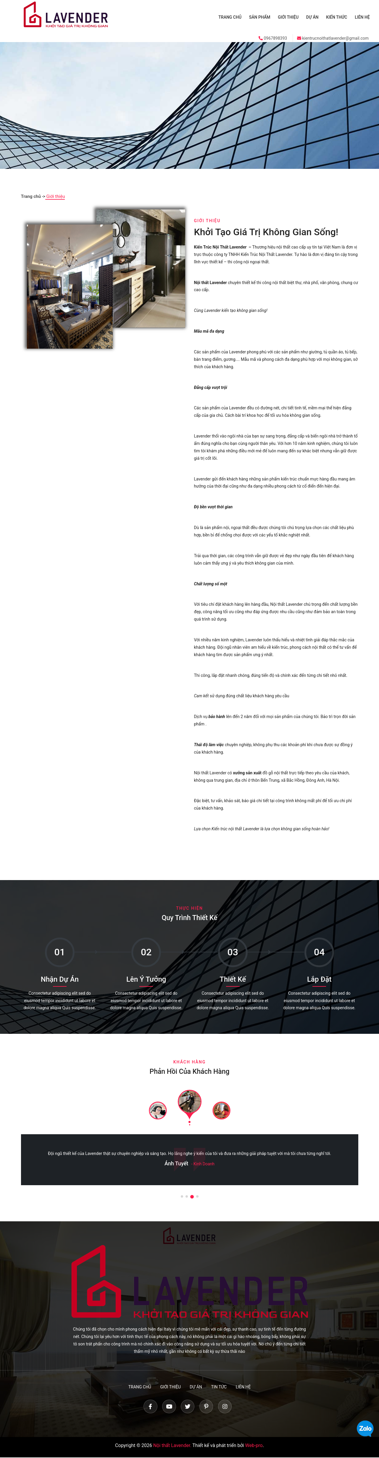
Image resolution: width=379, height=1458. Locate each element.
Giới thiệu (290, 17)
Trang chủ (233, 17)
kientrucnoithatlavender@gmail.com (333, 38)
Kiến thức (337, 17)
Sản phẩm (262, 17)
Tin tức (220, 1386)
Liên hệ (362, 17)
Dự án (314, 17)
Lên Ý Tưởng (146, 979)
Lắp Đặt (319, 979)
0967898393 (273, 38)
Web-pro (253, 1446)
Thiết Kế (233, 979)
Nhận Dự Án (60, 979)
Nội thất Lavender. (172, 1446)
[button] (182, 1196)
